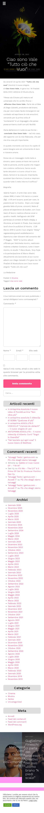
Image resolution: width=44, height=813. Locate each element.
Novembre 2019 (15, 679)
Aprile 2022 (13, 598)
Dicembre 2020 (15, 642)
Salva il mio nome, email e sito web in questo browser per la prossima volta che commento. (21, 372)
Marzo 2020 (13, 668)
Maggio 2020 (14, 662)
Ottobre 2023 (14, 550)
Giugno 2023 (14, 558)
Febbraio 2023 (14, 570)
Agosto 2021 (13, 620)
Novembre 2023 (15, 547)
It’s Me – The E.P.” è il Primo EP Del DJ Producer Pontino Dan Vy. (24, 471)
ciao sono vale (16, 281)
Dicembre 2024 (15, 525)
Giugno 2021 (13, 626)
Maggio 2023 (14, 561)
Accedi (11, 716)
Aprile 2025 (13, 516)
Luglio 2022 (13, 589)
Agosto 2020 (14, 654)
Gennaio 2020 (14, 673)
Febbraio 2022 (14, 603)
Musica (15, 278)
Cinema (11, 693)
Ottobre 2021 (14, 614)
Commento (9, 303)
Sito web (33, 350)
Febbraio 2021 (14, 637)
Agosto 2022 (14, 586)
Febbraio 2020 (14, 670)
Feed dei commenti (17, 722)
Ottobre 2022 (14, 581)
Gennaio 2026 (14, 505)
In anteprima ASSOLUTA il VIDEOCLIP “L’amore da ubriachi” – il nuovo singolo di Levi (24, 426)
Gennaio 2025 (14, 522)
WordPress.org (15, 724)
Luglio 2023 (13, 555)
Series (11, 699)
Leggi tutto (33, 801)
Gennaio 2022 (14, 606)
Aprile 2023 (13, 564)
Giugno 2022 (14, 592)
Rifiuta (15, 805)
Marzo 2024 (13, 539)
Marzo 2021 (13, 634)
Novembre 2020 (15, 645)
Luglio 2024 (13, 533)
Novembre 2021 (15, 612)
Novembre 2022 (15, 578)
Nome (7, 350)
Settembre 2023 (15, 553)
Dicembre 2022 (15, 575)
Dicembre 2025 (15, 508)
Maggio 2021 (13, 628)
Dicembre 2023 (15, 544)
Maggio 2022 (14, 595)
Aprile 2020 (13, 665)
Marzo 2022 (13, 600)
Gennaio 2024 (14, 541)
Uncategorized (15, 702)
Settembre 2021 (15, 617)
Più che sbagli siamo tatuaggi (22, 460)
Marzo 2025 (13, 519)
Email (19, 350)
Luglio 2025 (13, 513)
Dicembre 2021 (15, 609)
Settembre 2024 (15, 530)
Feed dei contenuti (17, 719)
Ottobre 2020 (14, 648)
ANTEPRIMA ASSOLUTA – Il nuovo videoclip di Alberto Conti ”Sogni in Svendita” (24, 434)
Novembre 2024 (15, 527)
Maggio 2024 (14, 536)
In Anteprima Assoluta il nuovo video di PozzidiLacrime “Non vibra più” (23, 412)
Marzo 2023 (13, 567)
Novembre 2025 (15, 511)
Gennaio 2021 (14, 640)
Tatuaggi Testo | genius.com (21, 457)
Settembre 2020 (15, 651)
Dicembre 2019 (15, 676)
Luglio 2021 (13, 623)
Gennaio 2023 (14, 572)
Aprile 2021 (13, 631)
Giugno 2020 (14, 659)
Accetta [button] (7, 805)
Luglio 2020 (13, 656)
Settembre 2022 (15, 584)
